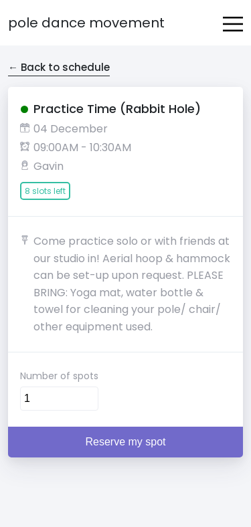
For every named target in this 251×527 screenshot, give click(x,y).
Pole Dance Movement (86, 22)
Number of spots (59, 376)
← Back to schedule (59, 67)
